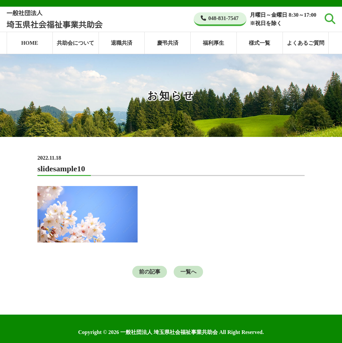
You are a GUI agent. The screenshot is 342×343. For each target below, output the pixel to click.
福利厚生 (213, 43)
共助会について (75, 43)
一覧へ (188, 272)
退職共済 (121, 43)
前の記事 (149, 272)
